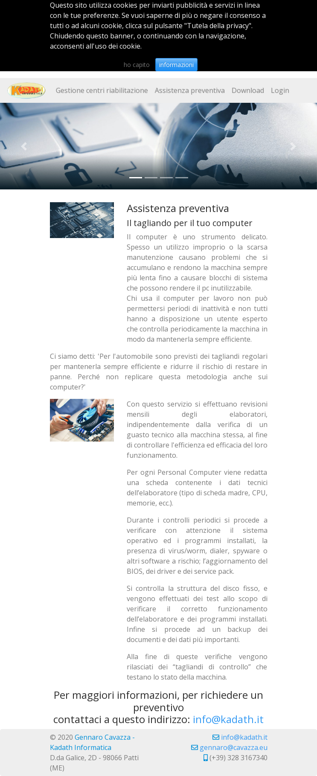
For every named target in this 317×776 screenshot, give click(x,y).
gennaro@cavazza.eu (234, 747)
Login (280, 90)
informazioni (176, 65)
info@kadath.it (228, 719)
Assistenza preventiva (190, 90)
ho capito (137, 65)
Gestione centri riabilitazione (102, 90)
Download (248, 90)
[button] (23, 146)
